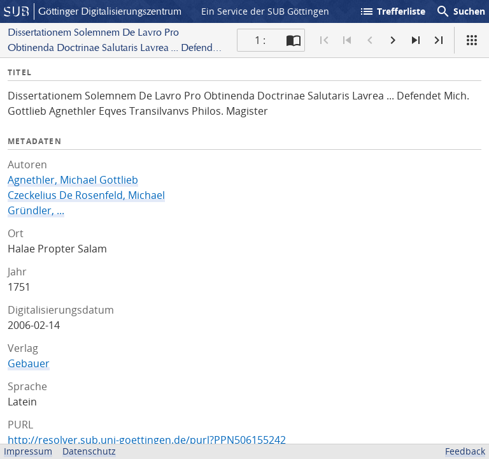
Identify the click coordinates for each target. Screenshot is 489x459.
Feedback (465, 451)
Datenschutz (89, 451)
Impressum (28, 451)
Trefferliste (392, 11)
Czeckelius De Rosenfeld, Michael (86, 195)
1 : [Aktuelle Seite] (260, 40)
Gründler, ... (36, 210)
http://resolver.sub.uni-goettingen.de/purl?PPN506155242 (147, 440)
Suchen (460, 11)
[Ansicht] (471, 40)
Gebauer (29, 363)
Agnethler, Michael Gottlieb (73, 180)
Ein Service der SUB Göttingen (265, 11)
